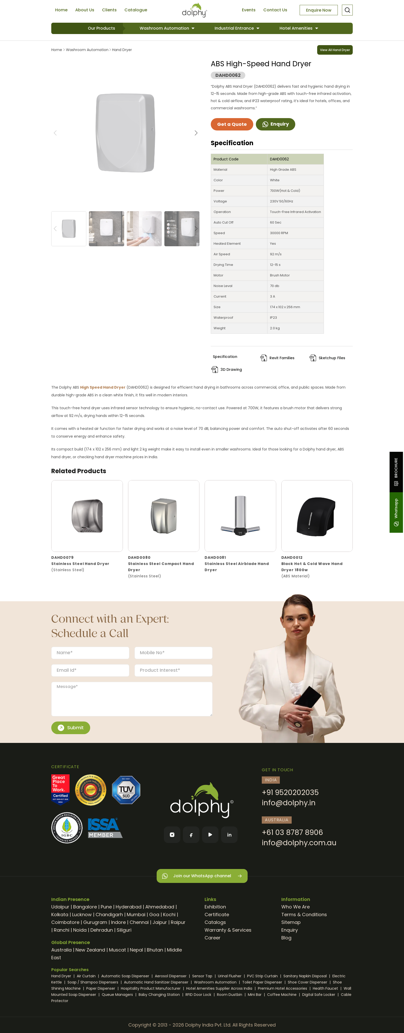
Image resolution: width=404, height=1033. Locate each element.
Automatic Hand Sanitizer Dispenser (156, 982)
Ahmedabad (159, 907)
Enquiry (275, 124)
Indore (118, 922)
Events (249, 10)
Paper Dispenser (101, 988)
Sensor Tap (202, 976)
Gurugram (95, 922)
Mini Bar (255, 994)
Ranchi (61, 930)
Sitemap (291, 922)
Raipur (178, 922)
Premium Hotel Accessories (283, 988)
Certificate (217, 914)
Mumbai (136, 914)
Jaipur (160, 922)
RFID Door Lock (199, 994)
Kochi (169, 914)
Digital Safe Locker (319, 994)
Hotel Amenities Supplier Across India (219, 988)
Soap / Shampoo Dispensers (93, 982)
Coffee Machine (282, 994)
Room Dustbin (230, 994)
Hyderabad (128, 907)
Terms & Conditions (304, 914)
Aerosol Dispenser (171, 976)
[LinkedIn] (229, 834)
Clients (109, 10)
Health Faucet (326, 988)
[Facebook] (191, 834)
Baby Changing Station (160, 994)
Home (61, 10)
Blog (286, 937)
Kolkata (59, 914)
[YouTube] (210, 834)
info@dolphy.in (289, 803)
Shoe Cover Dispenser (308, 982)
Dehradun (101, 930)
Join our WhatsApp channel (202, 876)
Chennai (139, 922)
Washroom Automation (165, 28)
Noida (80, 930)
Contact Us (275, 10)
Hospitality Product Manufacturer (151, 988)
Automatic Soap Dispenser (125, 976)
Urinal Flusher (230, 976)
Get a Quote (232, 124)
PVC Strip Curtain (263, 976)
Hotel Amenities (297, 28)
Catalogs (215, 922)
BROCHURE (396, 472)
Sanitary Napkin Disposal (305, 976)
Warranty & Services (228, 930)
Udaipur (60, 907)
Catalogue (135, 10)
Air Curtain (87, 976)
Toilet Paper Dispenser (262, 982)
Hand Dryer (121, 49)
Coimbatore (65, 922)
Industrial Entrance (235, 28)
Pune (106, 907)
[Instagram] (172, 834)
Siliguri (124, 930)
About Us (84, 10)
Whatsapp (396, 512)
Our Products (101, 28)
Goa (154, 914)
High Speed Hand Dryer (102, 387)
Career (213, 937)
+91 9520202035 (290, 793)
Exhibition (215, 907)
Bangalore (85, 907)
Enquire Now (318, 10)
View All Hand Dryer (335, 50)
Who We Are (295, 907)
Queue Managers (118, 994)
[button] (195, 133)
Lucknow (82, 914)
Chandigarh (109, 914)
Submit (71, 727)
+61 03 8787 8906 (292, 832)
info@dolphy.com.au (299, 843)
